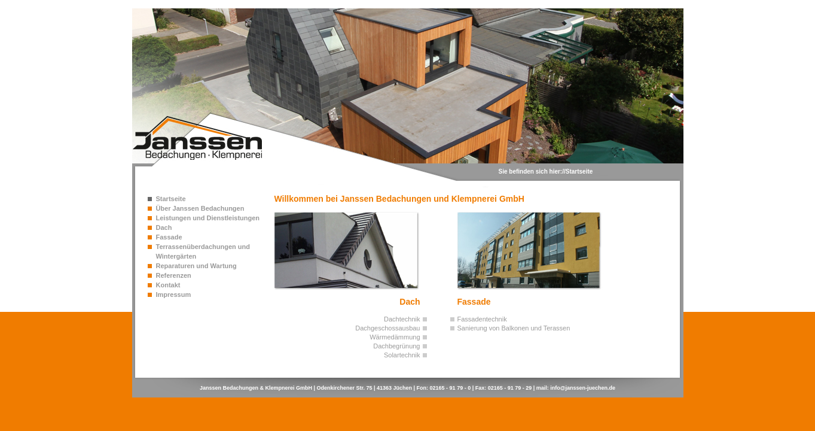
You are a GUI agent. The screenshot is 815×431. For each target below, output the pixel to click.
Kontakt (168, 285)
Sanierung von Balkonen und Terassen (513, 328)
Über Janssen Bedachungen (200, 208)
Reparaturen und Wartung (196, 265)
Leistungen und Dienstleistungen (208, 217)
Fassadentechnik (482, 319)
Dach (164, 227)
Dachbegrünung (396, 346)
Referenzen (173, 275)
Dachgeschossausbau (387, 328)
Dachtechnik (402, 319)
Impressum (173, 294)
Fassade (169, 237)
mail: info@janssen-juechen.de (575, 388)
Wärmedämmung (395, 337)
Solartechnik (402, 355)
